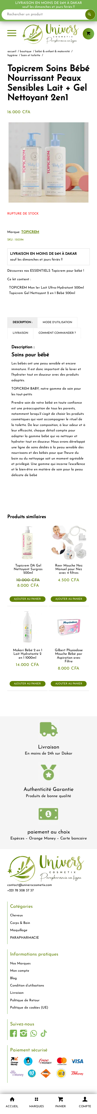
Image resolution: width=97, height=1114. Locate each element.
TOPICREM (30, 232)
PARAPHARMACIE (24, 937)
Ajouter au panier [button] (27, 599)
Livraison (48, 747)
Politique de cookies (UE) (29, 1007)
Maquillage (18, 930)
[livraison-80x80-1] (48, 730)
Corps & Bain (20, 923)
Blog (13, 978)
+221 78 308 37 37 (20, 890)
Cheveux (16, 915)
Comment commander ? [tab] (57, 333)
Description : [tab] (22, 322)
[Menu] (11, 33)
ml (46, 287)
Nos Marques (20, 963)
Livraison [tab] (20, 333)
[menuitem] (11, 33)
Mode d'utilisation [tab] (57, 322)
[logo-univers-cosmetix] (48, 33)
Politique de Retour (25, 1000)
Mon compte (19, 970)
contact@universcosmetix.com (29, 885)
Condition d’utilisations (27, 985)
